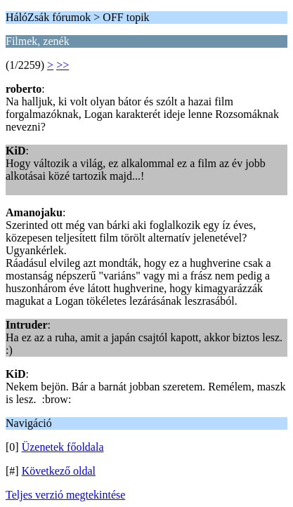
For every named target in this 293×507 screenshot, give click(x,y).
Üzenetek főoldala (63, 447)
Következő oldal (59, 471)
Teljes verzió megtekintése (65, 495)
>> (62, 65)
